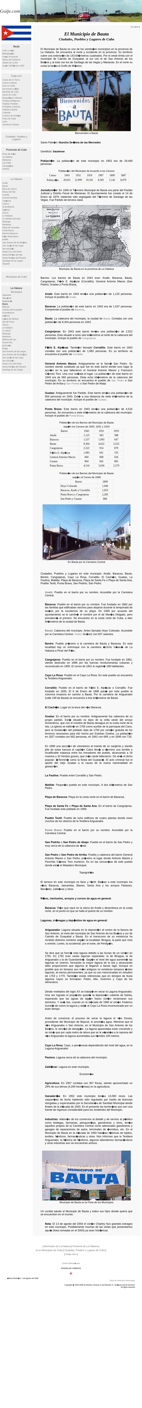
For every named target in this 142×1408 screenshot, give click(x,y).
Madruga (6, 221)
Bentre (49, 643)
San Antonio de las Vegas (14, 351)
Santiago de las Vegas (12, 261)
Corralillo (78, 354)
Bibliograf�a (8, 53)
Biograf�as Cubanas (12, 98)
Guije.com (10, 11)
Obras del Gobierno (11, 59)
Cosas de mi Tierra (11, 80)
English (135, 27)
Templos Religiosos (11, 101)
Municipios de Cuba (16, 277)
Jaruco (5, 213)
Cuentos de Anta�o (11, 115)
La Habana (7, 157)
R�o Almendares (10, 236)
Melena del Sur (9, 339)
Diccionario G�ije (10, 89)
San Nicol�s (8, 249)
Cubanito (6, 112)
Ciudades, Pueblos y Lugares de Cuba (84, 1250)
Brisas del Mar (9, 192)
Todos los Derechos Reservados (122, 1281)
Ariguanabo (52, 929)
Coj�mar (6, 201)
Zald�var (51, 1066)
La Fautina (51, 775)
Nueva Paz (7, 342)
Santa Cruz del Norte (12, 251)
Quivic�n (6, 345)
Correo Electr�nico (71, 1263)
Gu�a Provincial (10, 57)
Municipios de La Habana (57, 1246)
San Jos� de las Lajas (12, 245)
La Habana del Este (11, 218)
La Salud (6, 330)
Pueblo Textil (53, 818)
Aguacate (6, 295)
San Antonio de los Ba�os (14, 242)
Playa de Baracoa (56, 796)
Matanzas (6, 160)
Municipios (16, 292)
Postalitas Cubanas (11, 106)
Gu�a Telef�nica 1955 (13, 66)
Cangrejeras (52, 331)
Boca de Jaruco (9, 189)
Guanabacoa (8, 207)
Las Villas (6, 163)
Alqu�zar (6, 298)
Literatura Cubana (10, 124)
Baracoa (50, 306)
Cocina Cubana (9, 83)
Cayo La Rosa (54, 675)
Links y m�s (8, 50)
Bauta (5, 186)
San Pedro (117, 380)
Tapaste (6, 264)
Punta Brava (8, 230)
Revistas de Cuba (10, 92)
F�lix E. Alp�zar (56, 347)
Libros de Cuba (9, 95)
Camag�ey (7, 166)
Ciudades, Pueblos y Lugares (16, 138)
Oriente (5, 169)
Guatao (49, 392)
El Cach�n (52, 707)
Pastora (50, 1057)
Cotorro (5, 204)
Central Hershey (9, 198)
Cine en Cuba (8, 86)
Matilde (49, 784)
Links (4, 121)
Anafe (5, 183)
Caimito (5, 195)
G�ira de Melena (10, 319)
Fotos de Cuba (9, 118)
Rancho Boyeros (10, 233)
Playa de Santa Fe (56, 805)
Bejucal (5, 307)
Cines (77, 634)
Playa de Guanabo (11, 227)
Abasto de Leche (10, 62)
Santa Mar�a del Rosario (14, 258)
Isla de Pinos (8, 322)
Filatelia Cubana (9, 109)
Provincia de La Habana (85, 1246)
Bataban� (7, 301)
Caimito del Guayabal (12, 310)
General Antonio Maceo (60, 363)
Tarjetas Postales (10, 104)
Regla (5, 348)
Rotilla (5, 239)
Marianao (6, 224)
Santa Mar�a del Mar (12, 255)
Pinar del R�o (9, 154)
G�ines (6, 210)
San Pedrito (72, 383)
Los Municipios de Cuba (50, 1250)
